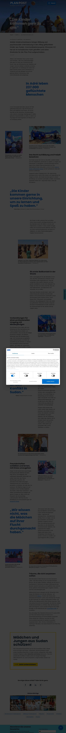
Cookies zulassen (50, 381)
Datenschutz (10, 369)
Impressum (16, 369)
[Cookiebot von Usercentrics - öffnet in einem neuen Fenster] (54, 350)
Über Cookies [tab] (51, 353)
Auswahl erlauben (33, 381)
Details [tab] (33, 353)
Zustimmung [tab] (15, 353)
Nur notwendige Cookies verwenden (15, 381)
